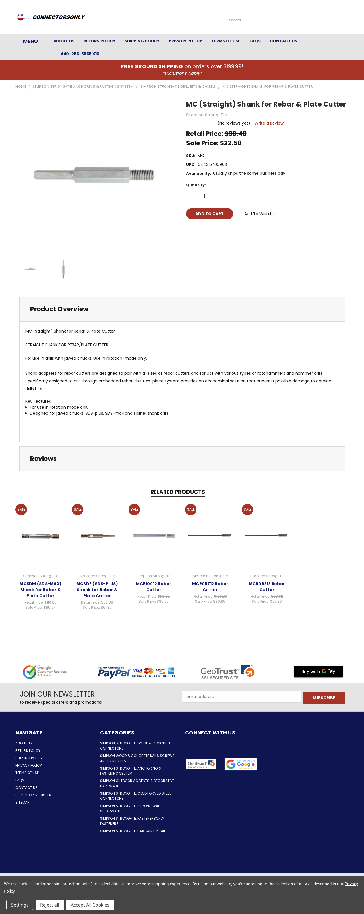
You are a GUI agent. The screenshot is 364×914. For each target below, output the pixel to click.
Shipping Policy (142, 41)
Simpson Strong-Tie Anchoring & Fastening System (130, 771)
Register (43, 795)
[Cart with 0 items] (347, 18)
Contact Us (283, 41)
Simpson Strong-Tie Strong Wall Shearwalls (130, 808)
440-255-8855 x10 (79, 54)
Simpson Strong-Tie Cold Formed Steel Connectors (135, 796)
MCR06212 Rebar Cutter (267, 587)
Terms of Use (225, 41)
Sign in (22, 795)
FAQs (255, 41)
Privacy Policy (185, 41)
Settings (20, 905)
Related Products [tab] (178, 492)
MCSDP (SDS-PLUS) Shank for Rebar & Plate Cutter (97, 590)
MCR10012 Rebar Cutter (154, 587)
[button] (240, 764)
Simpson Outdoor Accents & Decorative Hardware (137, 783)
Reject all (49, 905)
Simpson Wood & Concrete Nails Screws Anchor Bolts (137, 758)
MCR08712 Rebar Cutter (210, 587)
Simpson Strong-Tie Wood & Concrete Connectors (135, 746)
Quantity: (196, 185)
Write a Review (269, 123)
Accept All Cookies (90, 905)
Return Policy (99, 41)
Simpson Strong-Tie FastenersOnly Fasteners (132, 821)
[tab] (182, 309)
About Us (63, 41)
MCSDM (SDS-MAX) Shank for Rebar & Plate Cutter (40, 590)
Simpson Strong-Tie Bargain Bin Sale (133, 830)
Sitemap (22, 802)
